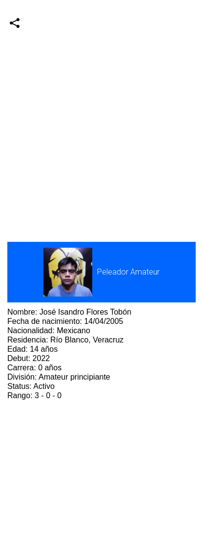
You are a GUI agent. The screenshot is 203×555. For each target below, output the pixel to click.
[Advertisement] (101, 101)
